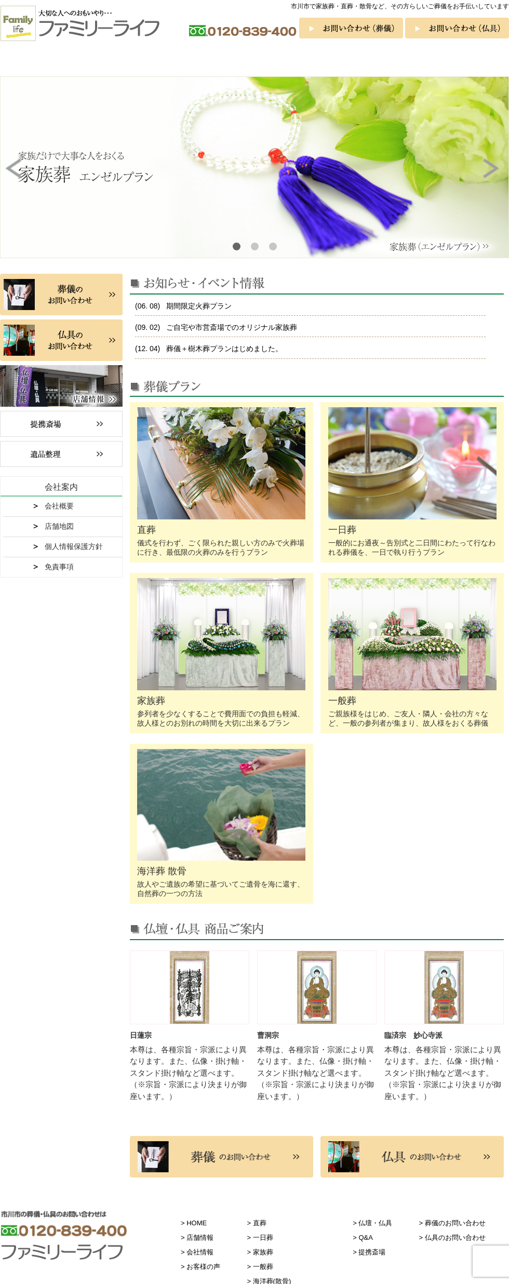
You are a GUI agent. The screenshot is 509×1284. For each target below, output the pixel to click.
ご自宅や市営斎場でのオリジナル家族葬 (230, 327)
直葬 (56, 60)
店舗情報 (199, 1237)
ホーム (13, 60)
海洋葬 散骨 (300, 60)
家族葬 (179, 60)
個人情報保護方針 (74, 546)
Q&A (419, 60)
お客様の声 (479, 60)
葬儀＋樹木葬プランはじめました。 (223, 348)
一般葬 (239, 60)
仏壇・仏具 (360, 60)
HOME (196, 1223)
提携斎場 (371, 1252)
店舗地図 (59, 526)
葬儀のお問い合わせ (455, 1223)
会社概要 (59, 506)
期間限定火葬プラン (198, 306)
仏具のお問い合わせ (455, 1237)
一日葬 (118, 60)
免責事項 (59, 567)
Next (493, 168)
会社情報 (199, 1252)
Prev (15, 168)
